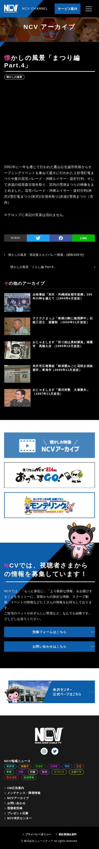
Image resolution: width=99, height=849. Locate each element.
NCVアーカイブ (18, 798)
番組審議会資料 (68, 834)
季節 (67, 766)
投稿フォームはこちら (50, 632)
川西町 (54, 766)
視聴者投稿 (14, 808)
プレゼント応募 (17, 813)
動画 (44, 772)
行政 (32, 772)
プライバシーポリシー (38, 834)
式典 (21, 772)
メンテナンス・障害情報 (24, 793)
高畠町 (39, 766)
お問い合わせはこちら (50, 646)
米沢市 (10, 766)
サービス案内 (67, 8)
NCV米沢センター (19, 818)
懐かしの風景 (14, 77)
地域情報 (29, 777)
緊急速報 (11, 777)
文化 (79, 766)
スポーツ (76, 772)
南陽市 (25, 766)
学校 (9, 772)
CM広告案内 (15, 788)
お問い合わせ (16, 803)
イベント (59, 772)
